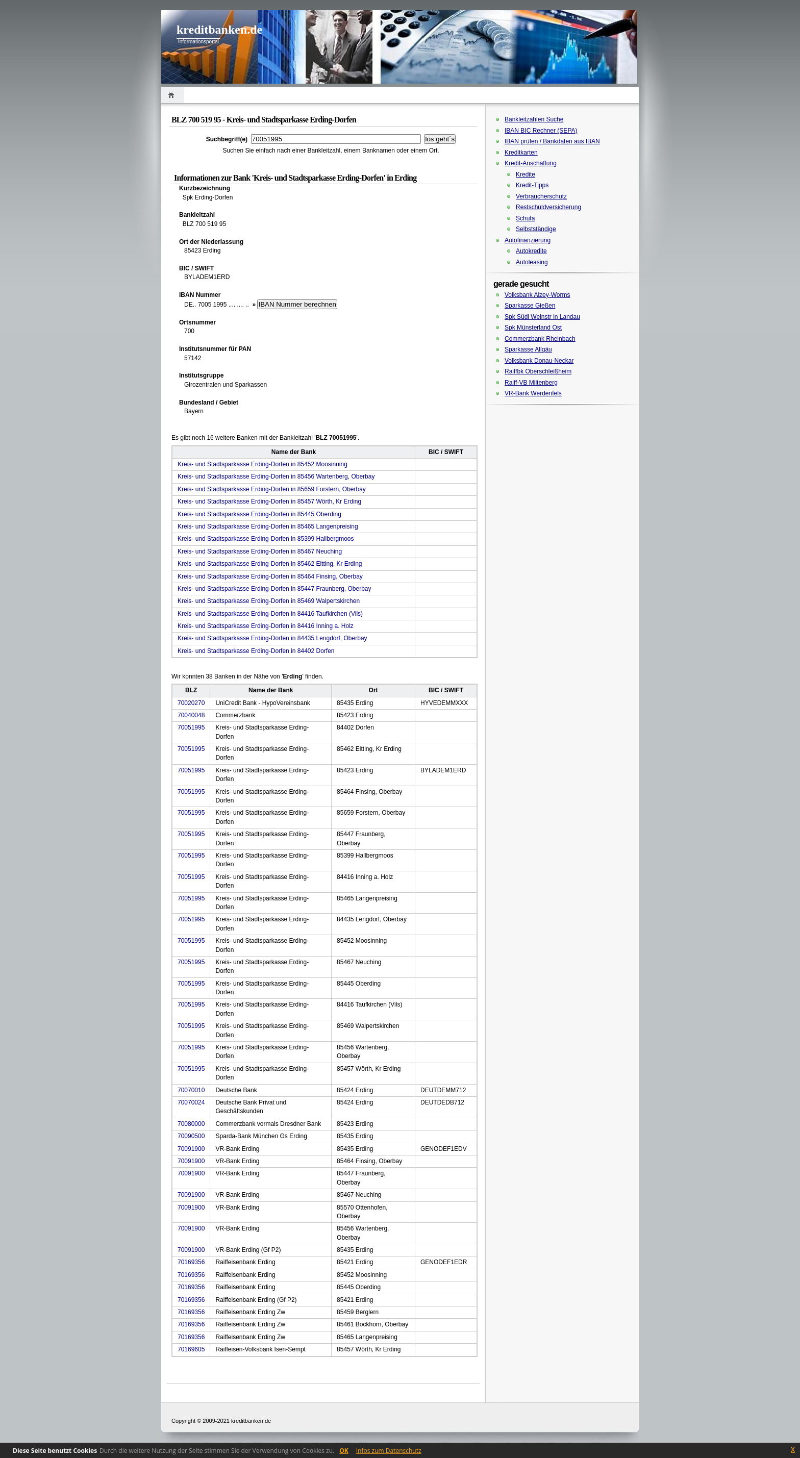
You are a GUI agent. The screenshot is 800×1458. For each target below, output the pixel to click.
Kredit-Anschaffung (531, 163)
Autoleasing (532, 262)
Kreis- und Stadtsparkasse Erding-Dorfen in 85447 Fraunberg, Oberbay (274, 588)
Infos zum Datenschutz (388, 1450)
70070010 (191, 1090)
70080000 (191, 1123)
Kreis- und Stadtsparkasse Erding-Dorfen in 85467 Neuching (260, 551)
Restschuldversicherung (548, 207)
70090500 (191, 1136)
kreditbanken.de (219, 29)
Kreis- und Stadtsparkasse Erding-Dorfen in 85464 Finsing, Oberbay (270, 576)
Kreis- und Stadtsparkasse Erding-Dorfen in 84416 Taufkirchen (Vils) (270, 613)
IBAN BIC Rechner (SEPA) (541, 130)
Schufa (525, 218)
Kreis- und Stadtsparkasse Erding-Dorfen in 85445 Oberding (259, 514)
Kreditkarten (521, 152)
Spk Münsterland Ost (533, 327)
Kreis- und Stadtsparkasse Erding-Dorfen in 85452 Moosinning (262, 464)
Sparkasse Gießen (530, 305)
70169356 (191, 1262)
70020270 (191, 703)
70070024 (191, 1102)
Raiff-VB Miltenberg (531, 382)
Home (172, 95)
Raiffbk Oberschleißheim (538, 371)
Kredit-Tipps (532, 185)
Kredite (525, 174)
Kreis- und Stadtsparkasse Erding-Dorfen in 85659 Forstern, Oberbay (272, 489)
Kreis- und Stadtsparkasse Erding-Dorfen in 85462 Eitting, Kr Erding (270, 563)
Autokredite (531, 251)
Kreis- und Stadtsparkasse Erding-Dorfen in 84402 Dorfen (256, 651)
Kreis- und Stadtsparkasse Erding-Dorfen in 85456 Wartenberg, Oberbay (276, 476)
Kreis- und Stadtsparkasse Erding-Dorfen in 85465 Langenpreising (268, 526)
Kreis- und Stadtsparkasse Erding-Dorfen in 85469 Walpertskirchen (269, 601)
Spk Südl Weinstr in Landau (542, 316)
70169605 (191, 1349)
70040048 (191, 715)
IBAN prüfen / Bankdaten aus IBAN (552, 141)
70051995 (191, 727)
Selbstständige (536, 229)
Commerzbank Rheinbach (540, 338)
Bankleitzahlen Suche (534, 119)
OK (343, 1450)
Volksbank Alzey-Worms (537, 294)
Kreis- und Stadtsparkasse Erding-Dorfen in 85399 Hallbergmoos (266, 538)
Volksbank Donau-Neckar (539, 360)
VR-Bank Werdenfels (533, 393)
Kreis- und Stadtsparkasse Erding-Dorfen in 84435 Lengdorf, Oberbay (272, 638)
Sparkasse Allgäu (528, 349)
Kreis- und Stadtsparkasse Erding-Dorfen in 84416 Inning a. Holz (266, 626)
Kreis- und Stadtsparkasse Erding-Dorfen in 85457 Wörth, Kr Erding (269, 501)
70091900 (191, 1148)
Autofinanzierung (528, 240)
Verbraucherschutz (541, 196)
